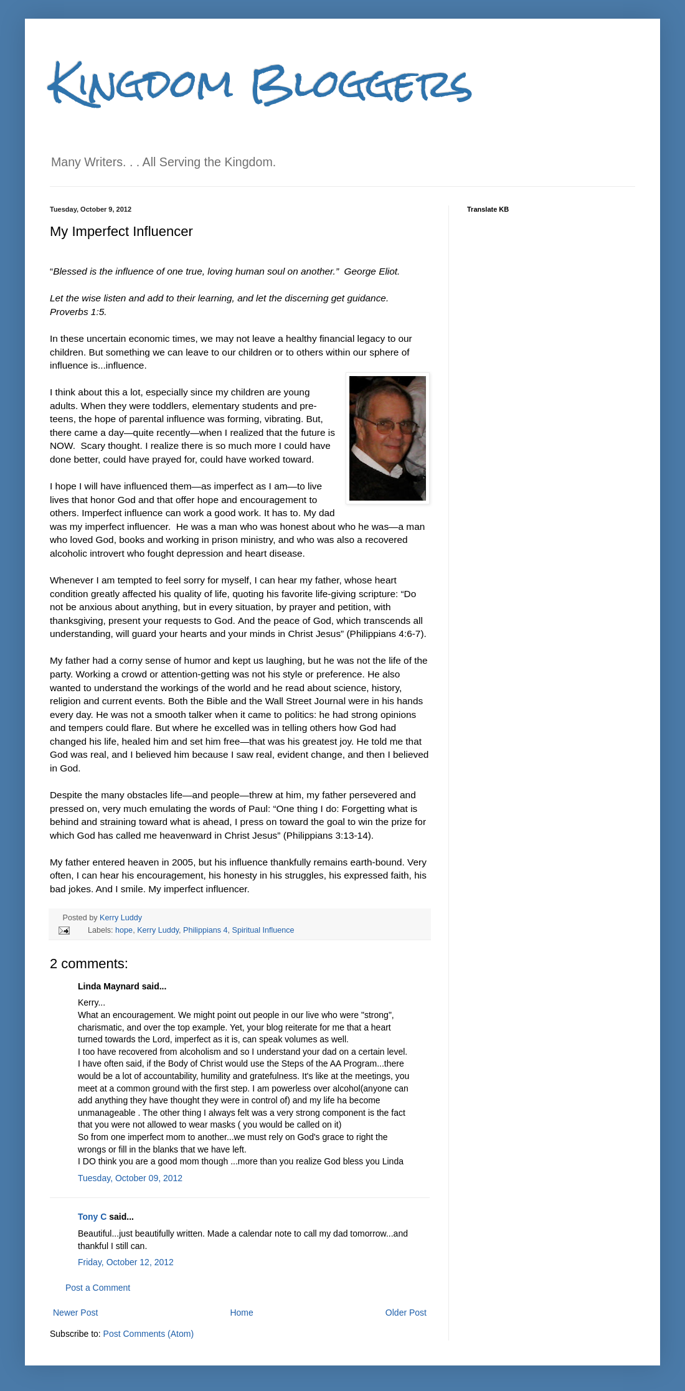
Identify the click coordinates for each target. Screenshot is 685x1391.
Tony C (92, 1217)
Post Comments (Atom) (148, 1334)
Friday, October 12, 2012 (126, 1262)
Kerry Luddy (121, 917)
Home (241, 1313)
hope (124, 930)
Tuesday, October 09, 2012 (130, 1178)
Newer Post (75, 1313)
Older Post (406, 1313)
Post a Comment (97, 1288)
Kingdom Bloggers (261, 83)
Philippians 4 (205, 930)
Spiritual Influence (263, 930)
